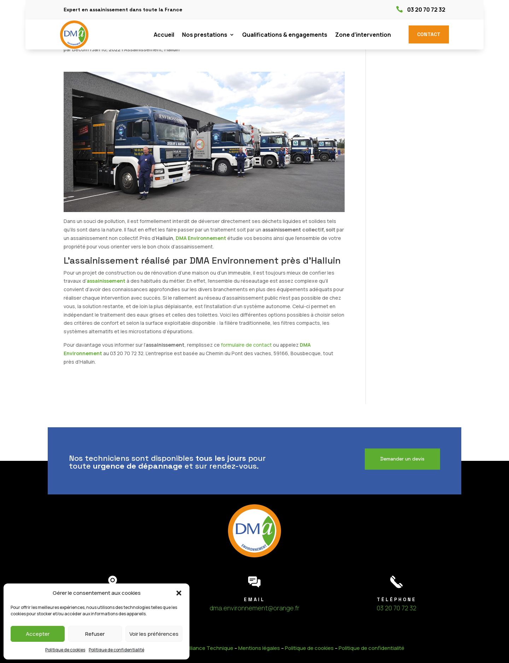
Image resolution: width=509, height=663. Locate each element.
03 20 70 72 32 (426, 9)
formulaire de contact (246, 344)
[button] (178, 593)
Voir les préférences (154, 634)
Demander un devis (402, 459)
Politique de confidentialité (116, 650)
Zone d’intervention (363, 35)
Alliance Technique (209, 648)
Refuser (95, 634)
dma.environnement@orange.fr (254, 608)
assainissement (106, 280)
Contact (428, 34)
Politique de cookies (65, 650)
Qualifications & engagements (284, 35)
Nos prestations (204, 35)
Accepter (37, 634)
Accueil (164, 35)
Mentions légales (259, 648)
